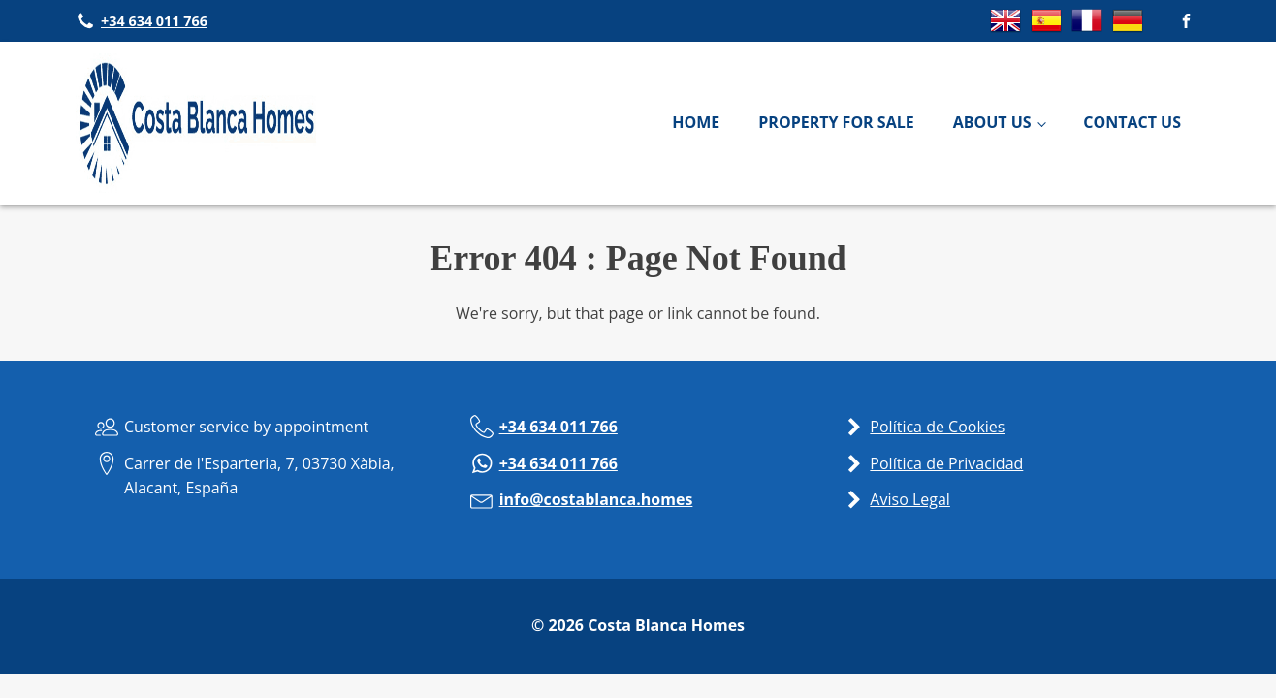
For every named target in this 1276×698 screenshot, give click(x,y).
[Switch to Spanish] (1046, 30)
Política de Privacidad (946, 463)
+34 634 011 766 (558, 426)
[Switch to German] (1127, 30)
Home (695, 122)
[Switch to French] (1086, 30)
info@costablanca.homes (596, 499)
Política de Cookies (937, 426)
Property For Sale (835, 122)
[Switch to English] (1005, 30)
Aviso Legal (910, 499)
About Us (992, 122)
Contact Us (1132, 122)
